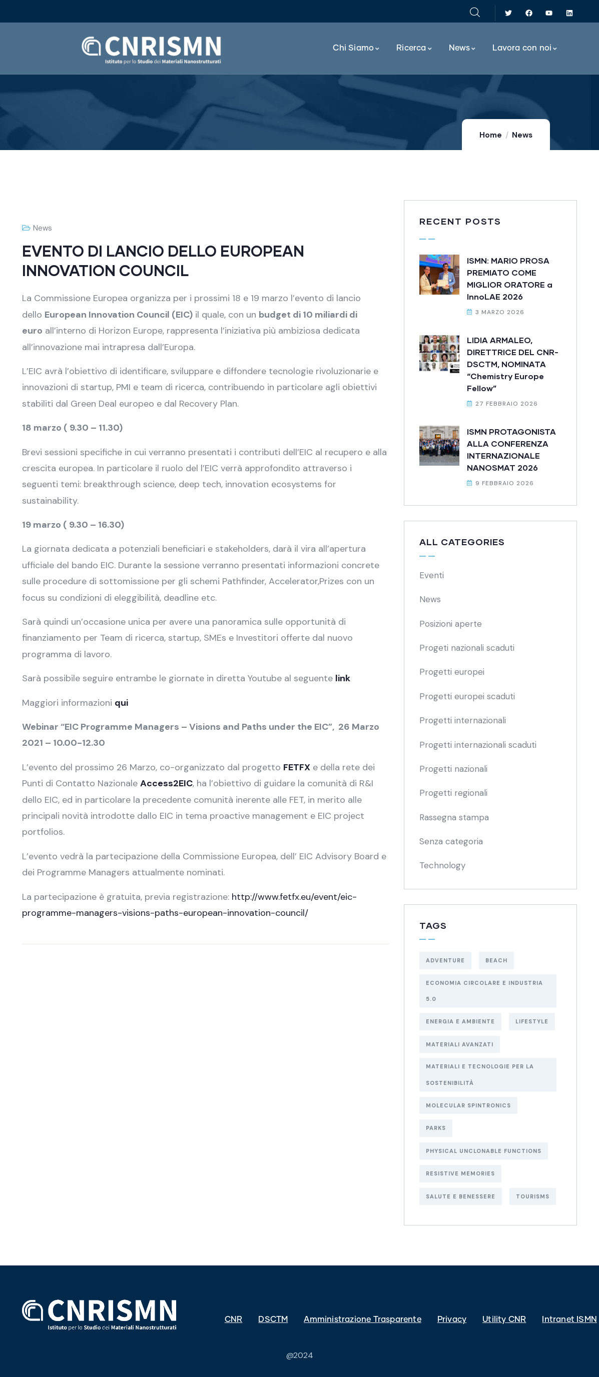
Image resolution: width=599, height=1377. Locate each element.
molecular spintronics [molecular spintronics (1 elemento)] (468, 1105)
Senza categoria (451, 841)
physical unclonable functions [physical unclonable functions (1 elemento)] (483, 1150)
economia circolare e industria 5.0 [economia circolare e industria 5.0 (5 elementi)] (484, 990)
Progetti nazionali (453, 768)
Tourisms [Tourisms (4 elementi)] (532, 1196)
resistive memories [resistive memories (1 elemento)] (460, 1173)
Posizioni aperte (450, 623)
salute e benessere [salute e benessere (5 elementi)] (460, 1196)
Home (490, 135)
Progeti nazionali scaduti (466, 647)
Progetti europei (451, 671)
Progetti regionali (453, 792)
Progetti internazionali (462, 720)
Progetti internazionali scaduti (477, 744)
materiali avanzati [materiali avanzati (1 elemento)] (459, 1044)
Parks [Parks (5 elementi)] (436, 1127)
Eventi (431, 575)
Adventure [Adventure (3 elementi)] (445, 960)
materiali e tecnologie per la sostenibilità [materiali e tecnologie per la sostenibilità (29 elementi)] (480, 1074)
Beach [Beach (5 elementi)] (496, 960)
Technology (442, 865)
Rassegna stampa (454, 817)
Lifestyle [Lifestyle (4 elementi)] (531, 1021)
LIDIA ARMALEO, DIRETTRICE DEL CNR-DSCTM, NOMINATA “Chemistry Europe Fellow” (512, 364)
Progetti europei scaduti (467, 696)
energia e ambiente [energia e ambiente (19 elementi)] (460, 1021)
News (522, 135)
